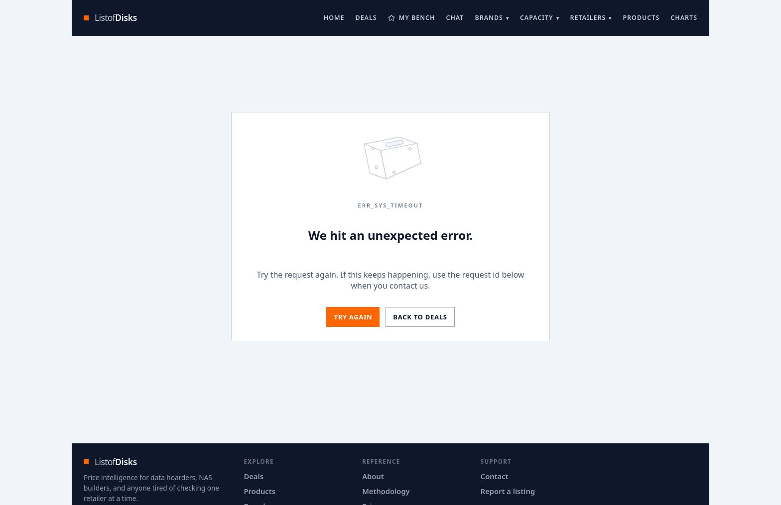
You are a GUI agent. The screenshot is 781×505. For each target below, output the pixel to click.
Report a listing (508, 491)
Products (641, 17)
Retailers (588, 17)
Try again (353, 316)
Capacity (536, 17)
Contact (495, 476)
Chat (455, 17)
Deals (366, 17)
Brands (489, 17)
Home (334, 17)
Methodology (386, 491)
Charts (683, 17)
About (373, 476)
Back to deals (420, 316)
